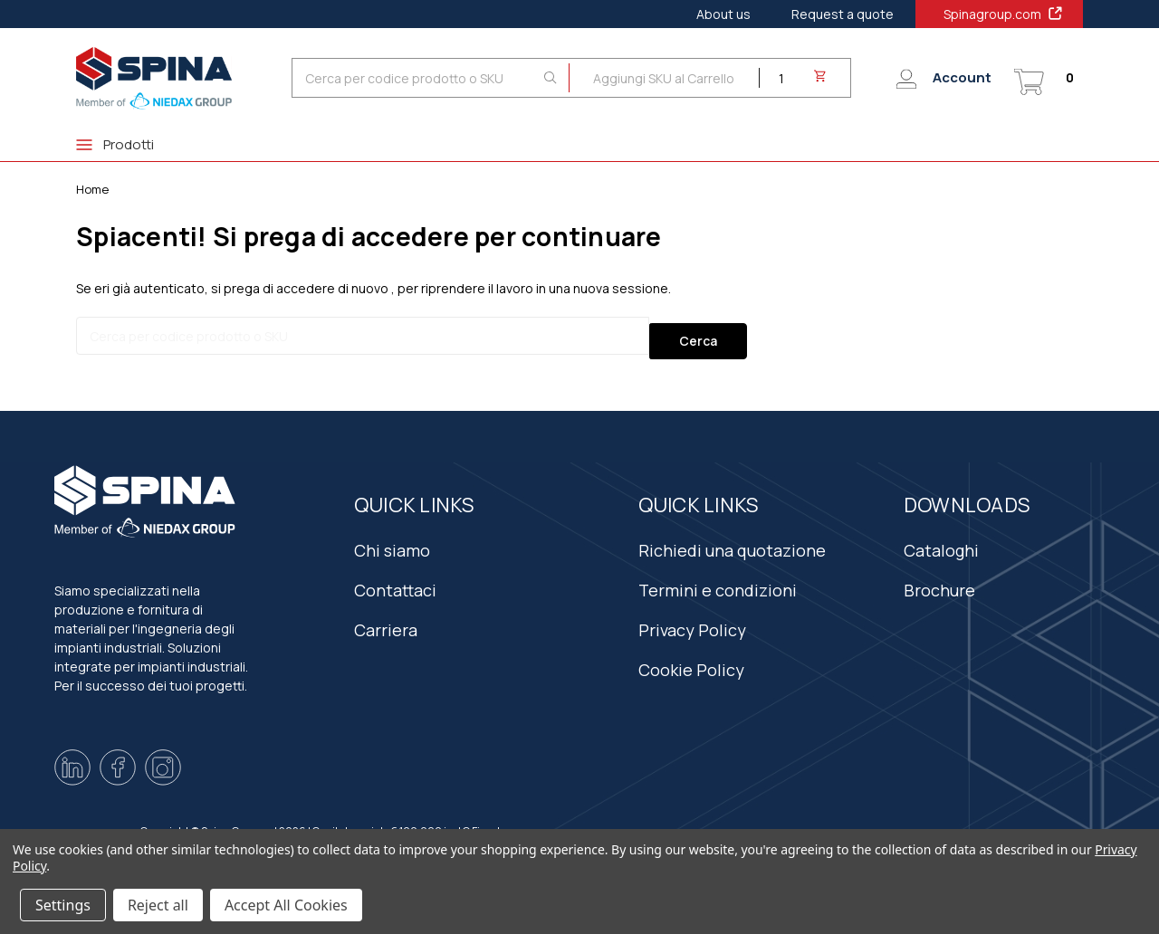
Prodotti (115, 144)
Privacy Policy (692, 618)
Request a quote (842, 14)
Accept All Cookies (286, 905)
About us (723, 14)
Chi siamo (392, 538)
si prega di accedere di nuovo (299, 288)
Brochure (939, 578)
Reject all (158, 905)
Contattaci (395, 578)
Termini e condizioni (717, 578)
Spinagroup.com (1003, 14)
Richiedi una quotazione (732, 538)
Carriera (385, 618)
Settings (63, 905)
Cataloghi (941, 538)
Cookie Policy (691, 658)
